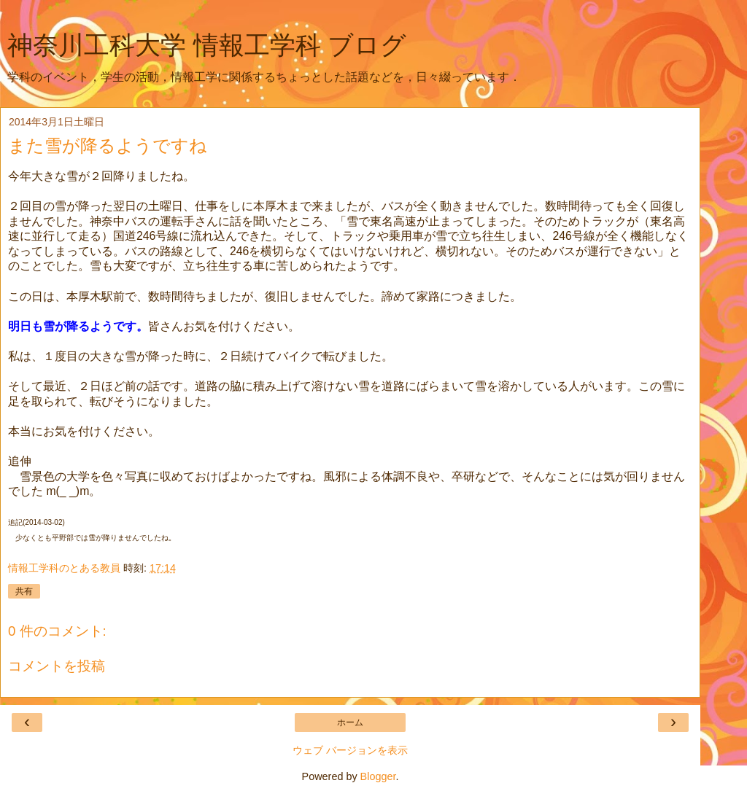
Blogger (378, 776)
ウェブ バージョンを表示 (350, 750)
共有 (24, 591)
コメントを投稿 (56, 666)
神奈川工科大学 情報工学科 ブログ (206, 45)
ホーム (350, 722)
